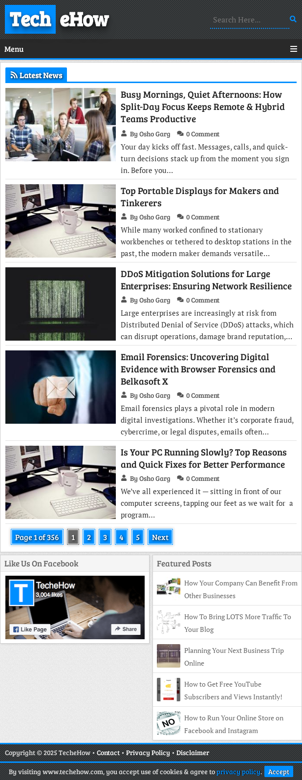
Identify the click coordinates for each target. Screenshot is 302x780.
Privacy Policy (148, 752)
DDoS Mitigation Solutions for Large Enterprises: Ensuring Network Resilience (206, 279)
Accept (278, 771)
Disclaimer (192, 752)
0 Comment (202, 133)
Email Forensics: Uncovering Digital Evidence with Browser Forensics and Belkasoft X (198, 368)
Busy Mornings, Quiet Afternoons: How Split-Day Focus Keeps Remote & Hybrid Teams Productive (203, 106)
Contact (108, 752)
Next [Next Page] (160, 537)
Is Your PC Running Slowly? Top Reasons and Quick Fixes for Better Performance (204, 458)
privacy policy (238, 771)
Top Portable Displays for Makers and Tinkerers (200, 196)
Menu (151, 48)
